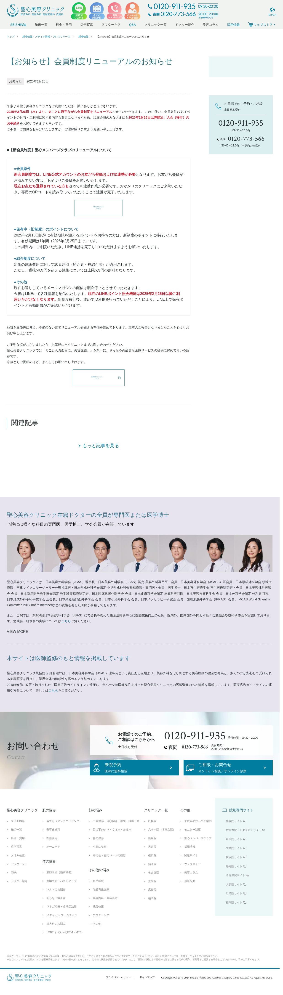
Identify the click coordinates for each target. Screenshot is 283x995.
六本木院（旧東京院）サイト (244, 838)
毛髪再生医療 (101, 897)
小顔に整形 (100, 855)
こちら (66, 621)
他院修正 (98, 914)
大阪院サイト (234, 892)
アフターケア (111, 25)
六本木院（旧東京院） (162, 837)
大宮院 (152, 855)
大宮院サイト (234, 856)
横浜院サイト (234, 865)
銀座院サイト (234, 847)
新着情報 (83, 36)
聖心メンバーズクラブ (198, 846)
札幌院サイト (234, 829)
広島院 (152, 897)
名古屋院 (153, 880)
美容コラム (211, 25)
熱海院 (152, 872)
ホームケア (53, 855)
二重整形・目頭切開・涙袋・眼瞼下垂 (116, 829)
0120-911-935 (195, 736)
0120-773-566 (195, 747)
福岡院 (152, 906)
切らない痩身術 (56, 906)
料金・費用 (64, 25)
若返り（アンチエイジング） (64, 829)
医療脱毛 (51, 846)
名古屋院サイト (235, 883)
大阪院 (152, 889)
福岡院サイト (234, 910)
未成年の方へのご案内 (198, 829)
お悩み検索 (18, 863)
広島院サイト (234, 901)
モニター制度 (192, 837)
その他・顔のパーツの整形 (109, 863)
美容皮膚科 (53, 837)
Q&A (132, 25)
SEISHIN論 (18, 25)
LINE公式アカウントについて (99, 208)
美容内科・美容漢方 (105, 906)
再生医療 (98, 889)
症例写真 (86, 25)
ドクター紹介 (184, 25)
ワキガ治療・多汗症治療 (61, 914)
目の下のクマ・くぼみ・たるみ (112, 837)
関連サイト (191, 863)
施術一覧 (41, 25)
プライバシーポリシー (118, 985)
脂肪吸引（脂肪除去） (60, 880)
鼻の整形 (98, 846)
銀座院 (152, 846)
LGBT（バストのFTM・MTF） (65, 940)
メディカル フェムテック (61, 923)
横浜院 (152, 863)
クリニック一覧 (155, 25)
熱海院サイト (234, 874)
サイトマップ (147, 985)
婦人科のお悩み (56, 932)
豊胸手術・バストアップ (61, 889)
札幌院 (152, 829)
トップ (10, 36)
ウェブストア (192, 872)
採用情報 (233, 25)
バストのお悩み (56, 897)
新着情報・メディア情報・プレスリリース (46, 36)
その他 (97, 932)
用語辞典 (189, 889)
